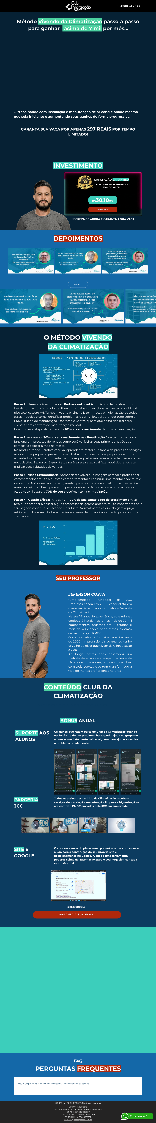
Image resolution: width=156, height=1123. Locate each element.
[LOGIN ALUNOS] (128, 6)
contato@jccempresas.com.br (78, 1120)
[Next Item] (137, 771)
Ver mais (78, 284)
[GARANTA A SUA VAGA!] (77, 914)
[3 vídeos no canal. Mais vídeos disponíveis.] (78, 260)
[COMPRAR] (102, 209)
